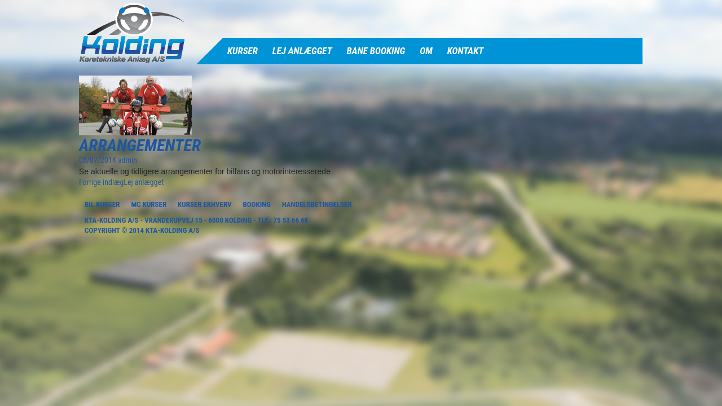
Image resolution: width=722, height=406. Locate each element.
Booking (256, 204)
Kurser (242, 50)
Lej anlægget (302, 50)
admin (127, 160)
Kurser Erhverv (204, 204)
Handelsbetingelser (317, 204)
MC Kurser (148, 204)
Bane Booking (376, 50)
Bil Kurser (102, 204)
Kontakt (465, 50)
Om (426, 50)
